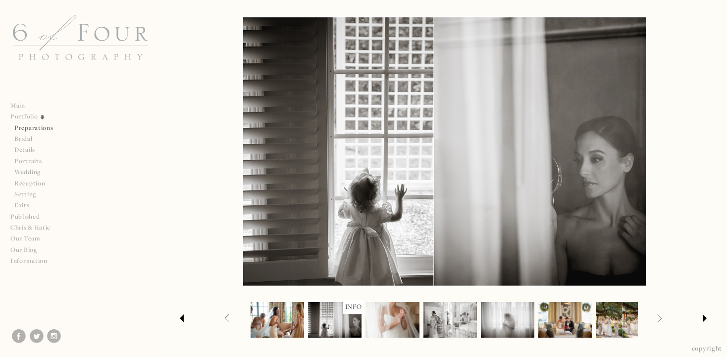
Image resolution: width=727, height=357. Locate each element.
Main (17, 105)
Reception (29, 183)
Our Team (29, 238)
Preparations (33, 127)
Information (32, 260)
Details (24, 149)
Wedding (27, 172)
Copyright (707, 348)
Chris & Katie (30, 227)
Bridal (23, 138)
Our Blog (23, 249)
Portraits (28, 161)
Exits (22, 205)
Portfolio (28, 116)
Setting (25, 194)
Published (29, 216)
